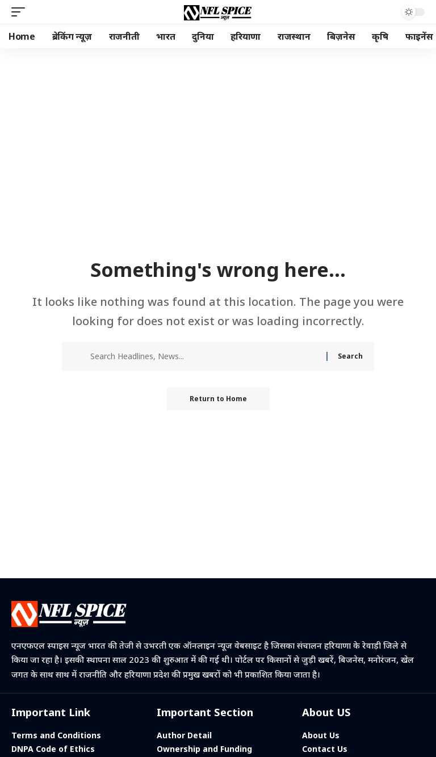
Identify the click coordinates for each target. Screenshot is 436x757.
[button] (21, 11)
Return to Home (218, 398)
